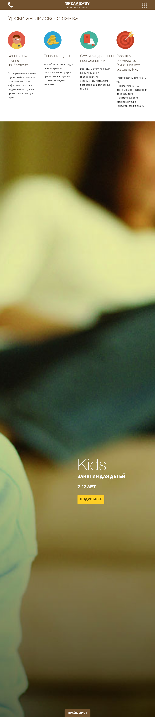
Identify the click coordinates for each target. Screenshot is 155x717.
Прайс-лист (77, 713)
